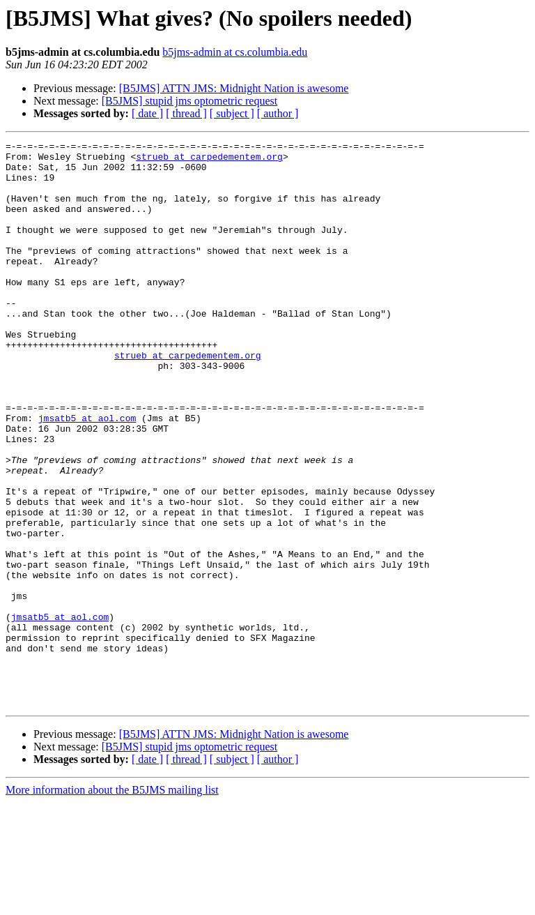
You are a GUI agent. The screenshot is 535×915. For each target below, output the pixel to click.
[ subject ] (232, 113)
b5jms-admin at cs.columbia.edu (234, 52)
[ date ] (147, 113)
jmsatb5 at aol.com (87, 474)
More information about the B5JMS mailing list (112, 903)
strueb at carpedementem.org (209, 160)
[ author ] (278, 113)
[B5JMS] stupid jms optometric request (189, 101)
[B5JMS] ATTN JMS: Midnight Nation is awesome (234, 88)
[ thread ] (186, 113)
